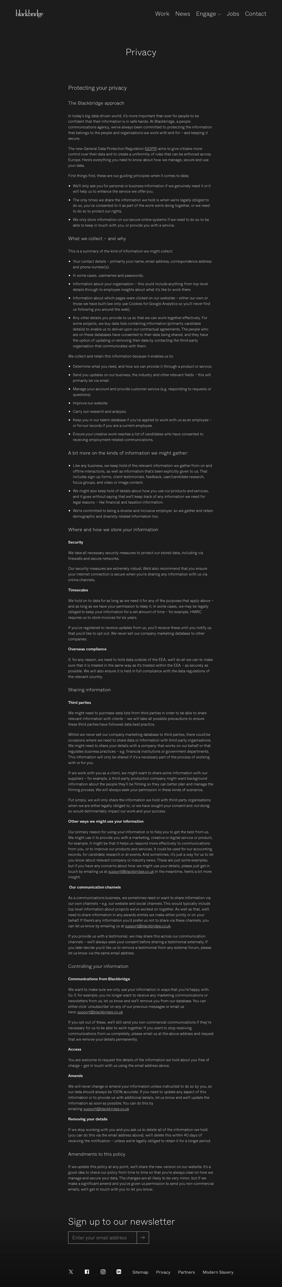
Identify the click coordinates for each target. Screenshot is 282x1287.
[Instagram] (102, 1271)
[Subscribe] (143, 1238)
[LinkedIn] (119, 1271)
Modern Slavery (218, 1272)
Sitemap (140, 1272)
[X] (71, 1271)
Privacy (163, 1272)
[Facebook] (87, 1271)
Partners (186, 1272)
